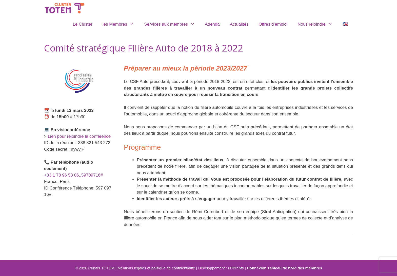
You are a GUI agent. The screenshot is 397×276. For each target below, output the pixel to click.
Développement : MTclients (221, 268)
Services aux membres (172, 24)
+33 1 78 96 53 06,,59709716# (73, 175)
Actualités (239, 24)
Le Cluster (82, 24)
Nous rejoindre (317, 24)
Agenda (212, 24)
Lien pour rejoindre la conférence (79, 136)
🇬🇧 (345, 24)
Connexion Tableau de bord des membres (284, 268)
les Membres (121, 24)
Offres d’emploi (273, 24)
